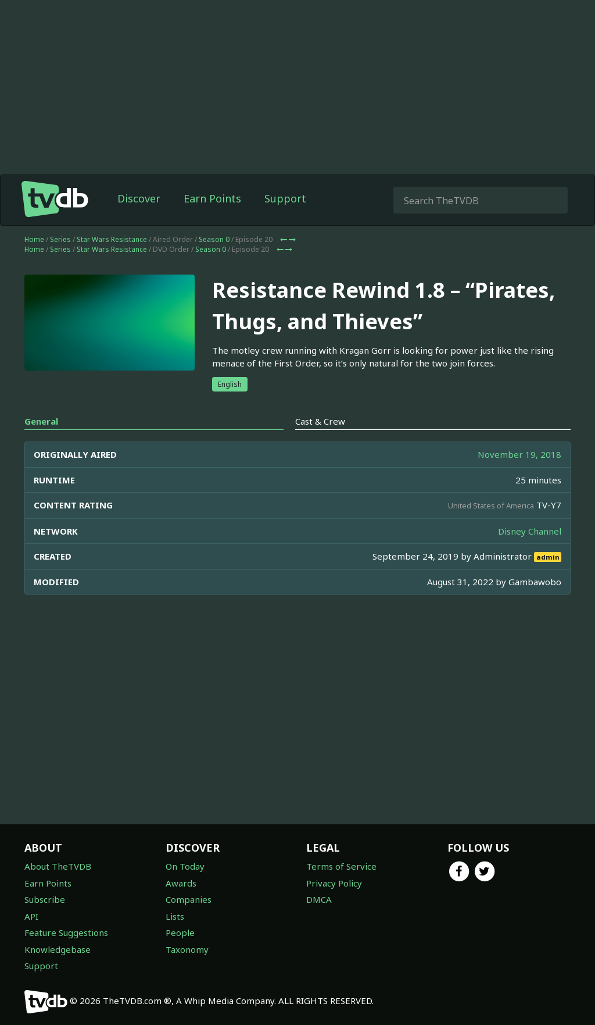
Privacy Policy (334, 883)
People (180, 932)
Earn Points (212, 198)
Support (285, 198)
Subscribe (44, 899)
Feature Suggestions (66, 932)
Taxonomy (187, 949)
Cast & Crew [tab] (320, 421)
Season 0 (214, 239)
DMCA (319, 899)
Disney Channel (529, 531)
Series (60, 239)
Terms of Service (341, 866)
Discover (138, 198)
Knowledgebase (57, 949)
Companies (189, 899)
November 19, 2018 (519, 454)
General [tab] (41, 421)
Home (34, 239)
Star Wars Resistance (112, 239)
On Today (185, 866)
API (31, 916)
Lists (175, 916)
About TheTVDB (57, 866)
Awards (181, 883)
